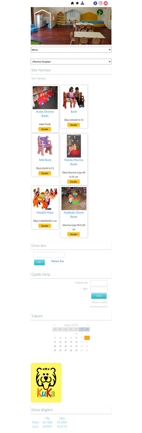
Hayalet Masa (45, 212)
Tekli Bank (45, 160)
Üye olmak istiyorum (98, 306)
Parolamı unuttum (99, 302)
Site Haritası (39, 78)
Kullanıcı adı (81, 282)
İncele (45, 129)
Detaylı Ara (57, 261)
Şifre (85, 288)
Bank (74, 111)
